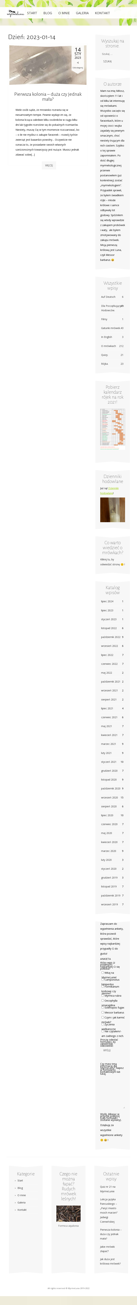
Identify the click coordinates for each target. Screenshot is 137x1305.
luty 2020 (106, 859)
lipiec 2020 (107, 815)
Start (32, 13)
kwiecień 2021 (109, 735)
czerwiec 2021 (109, 717)
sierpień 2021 (109, 699)
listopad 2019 (109, 886)
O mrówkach (112, 346)
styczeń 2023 (108, 619)
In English (112, 337)
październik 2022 (110, 637)
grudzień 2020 (109, 770)
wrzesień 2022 (109, 646)
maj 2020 (106, 833)
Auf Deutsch (112, 297)
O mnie (64, 13)
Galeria (82, 13)
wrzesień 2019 (109, 904)
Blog (47, 13)
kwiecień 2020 (109, 842)
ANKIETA (105, 959)
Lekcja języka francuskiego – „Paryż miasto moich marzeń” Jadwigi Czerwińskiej (109, 1210)
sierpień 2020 (109, 806)
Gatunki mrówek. (112, 328)
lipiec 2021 (107, 708)
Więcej (49, 165)
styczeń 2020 (108, 868)
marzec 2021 (108, 744)
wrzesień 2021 (109, 690)
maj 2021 (106, 726)
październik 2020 (110, 788)
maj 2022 (106, 672)
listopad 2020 (109, 779)
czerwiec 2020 (109, 824)
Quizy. (112, 355)
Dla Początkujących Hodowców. (112, 308)
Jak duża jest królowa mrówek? (110, 1261)
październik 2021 (110, 681)
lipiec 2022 (107, 655)
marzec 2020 (108, 851)
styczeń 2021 (108, 761)
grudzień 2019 (109, 877)
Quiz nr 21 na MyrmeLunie (107, 1189)
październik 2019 (110, 895)
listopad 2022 (109, 628)
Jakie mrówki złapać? (107, 1249)
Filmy (112, 319)
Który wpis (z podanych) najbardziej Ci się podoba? (110, 966)
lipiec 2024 (107, 601)
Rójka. (112, 363)
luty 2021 (106, 753)
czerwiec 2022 (109, 663)
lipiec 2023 (107, 610)
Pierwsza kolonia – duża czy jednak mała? (48, 97)
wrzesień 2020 (109, 797)
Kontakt (102, 13)
